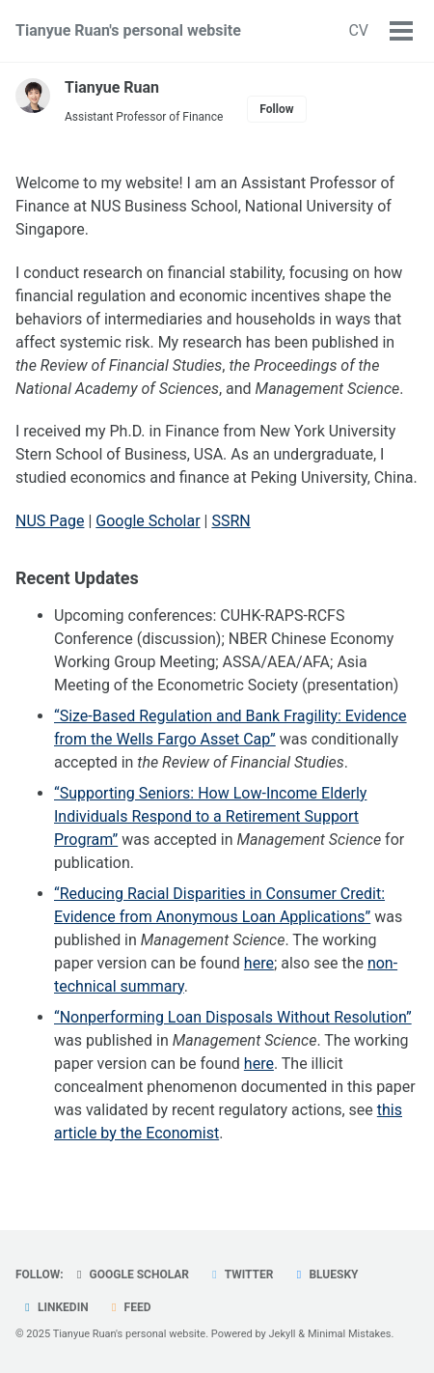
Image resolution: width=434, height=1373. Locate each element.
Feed (129, 1307)
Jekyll (282, 1334)
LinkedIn (54, 1307)
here (259, 963)
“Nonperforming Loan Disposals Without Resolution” (233, 1017)
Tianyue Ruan (112, 87)
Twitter (240, 1274)
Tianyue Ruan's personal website (128, 30)
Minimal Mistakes (350, 1334)
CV (358, 30)
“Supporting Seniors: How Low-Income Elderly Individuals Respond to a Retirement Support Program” (210, 816)
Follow (276, 109)
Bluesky (324, 1274)
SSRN (230, 521)
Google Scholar (147, 521)
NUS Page (49, 521)
